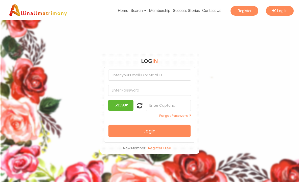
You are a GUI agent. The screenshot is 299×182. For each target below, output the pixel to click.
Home (123, 10)
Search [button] (139, 10)
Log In (279, 10)
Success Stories (186, 10)
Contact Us (211, 10)
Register (244, 10)
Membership (159, 10)
